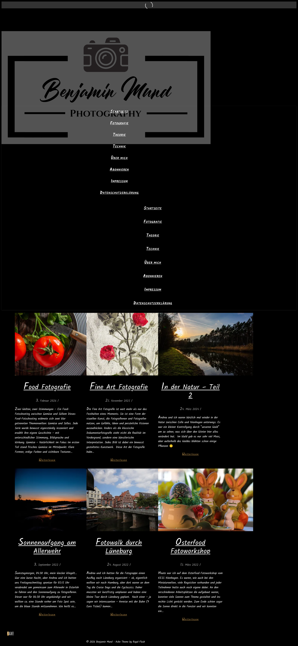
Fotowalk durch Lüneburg (119, 547)
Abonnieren (119, 170)
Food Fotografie (47, 387)
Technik (119, 146)
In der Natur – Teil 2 (190, 391)
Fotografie (119, 123)
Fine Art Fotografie (119, 387)
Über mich (119, 158)
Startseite (119, 112)
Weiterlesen (47, 460)
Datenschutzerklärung (119, 193)
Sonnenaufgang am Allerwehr (47, 547)
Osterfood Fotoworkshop (190, 547)
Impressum (119, 181)
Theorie (119, 135)
